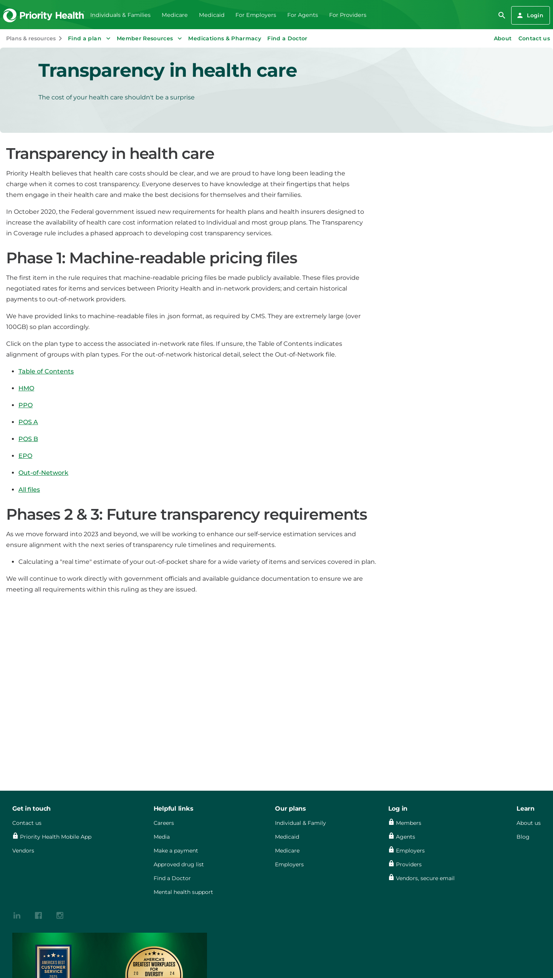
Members (408, 822)
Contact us (534, 38)
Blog (523, 836)
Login (529, 15)
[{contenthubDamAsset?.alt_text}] (17, 915)
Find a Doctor (287, 38)
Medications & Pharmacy (224, 38)
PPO (25, 405)
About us (529, 822)
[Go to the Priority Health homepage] (44, 15)
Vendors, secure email (425, 878)
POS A (28, 422)
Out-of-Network (43, 472)
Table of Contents (46, 371)
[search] (502, 15)
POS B (28, 439)
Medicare (287, 850)
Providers (409, 864)
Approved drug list (179, 864)
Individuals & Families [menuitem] (120, 15)
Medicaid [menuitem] (212, 15)
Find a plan (90, 38)
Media (162, 836)
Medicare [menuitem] (175, 15)
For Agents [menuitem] (302, 15)
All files (29, 489)
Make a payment (176, 850)
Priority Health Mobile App (55, 836)
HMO (26, 388)
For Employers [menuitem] (255, 15)
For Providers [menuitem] (347, 15)
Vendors (23, 850)
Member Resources (150, 38)
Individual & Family (300, 822)
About (503, 38)
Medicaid (287, 836)
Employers (289, 864)
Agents (405, 836)
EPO (25, 455)
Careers (164, 822)
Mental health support (183, 892)
